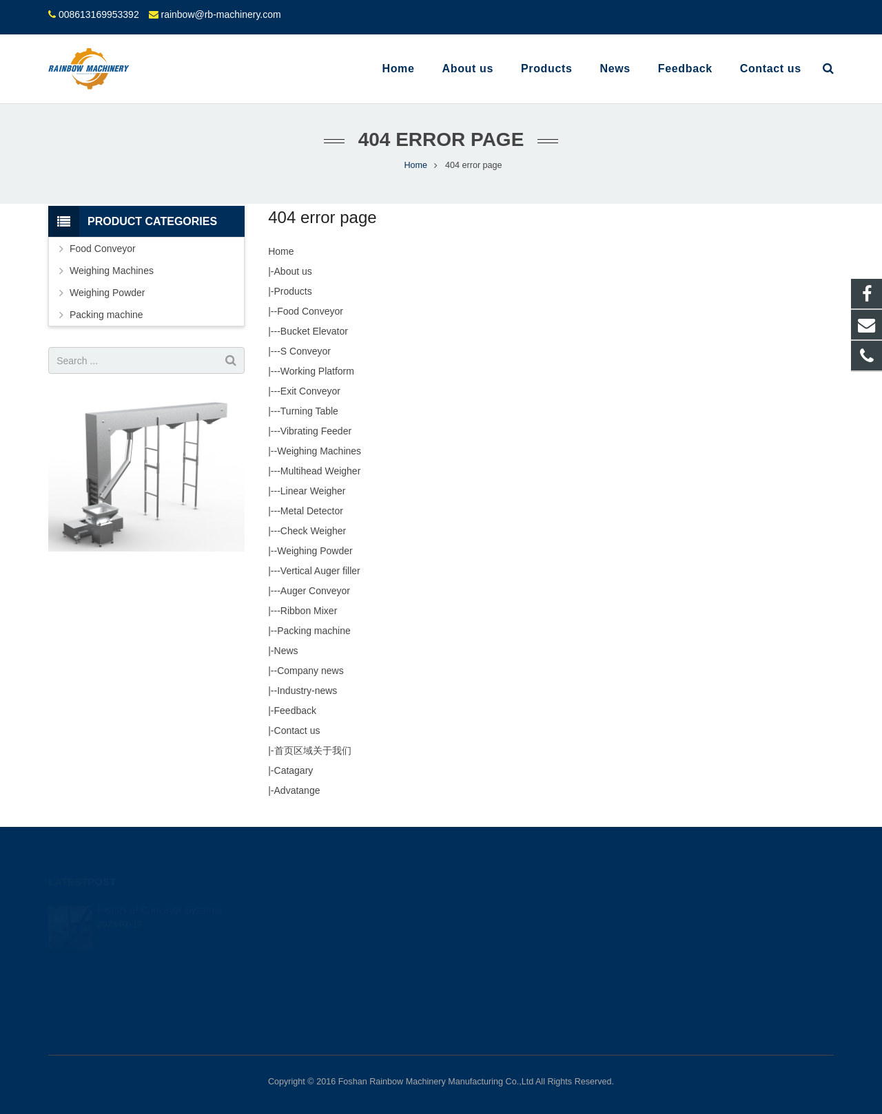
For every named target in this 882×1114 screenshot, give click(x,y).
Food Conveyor (310, 311)
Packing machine (314, 630)
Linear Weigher (313, 490)
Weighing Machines (319, 450)
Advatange (297, 790)
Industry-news (307, 690)
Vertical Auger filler (320, 570)
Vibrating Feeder (315, 431)
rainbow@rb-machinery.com (220, 14)
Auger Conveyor (315, 590)
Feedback (295, 710)
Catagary (294, 770)
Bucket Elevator (314, 331)
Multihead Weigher (320, 470)
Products (293, 291)
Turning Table (309, 411)
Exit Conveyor (310, 391)
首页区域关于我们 (312, 750)
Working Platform (317, 371)
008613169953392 (99, 14)
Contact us (297, 730)
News (286, 650)
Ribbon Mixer (308, 610)
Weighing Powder (314, 550)
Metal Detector (311, 510)
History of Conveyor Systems (159, 890)
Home (281, 251)
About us (293, 271)
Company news (310, 670)
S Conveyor (305, 351)
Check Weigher (313, 530)
